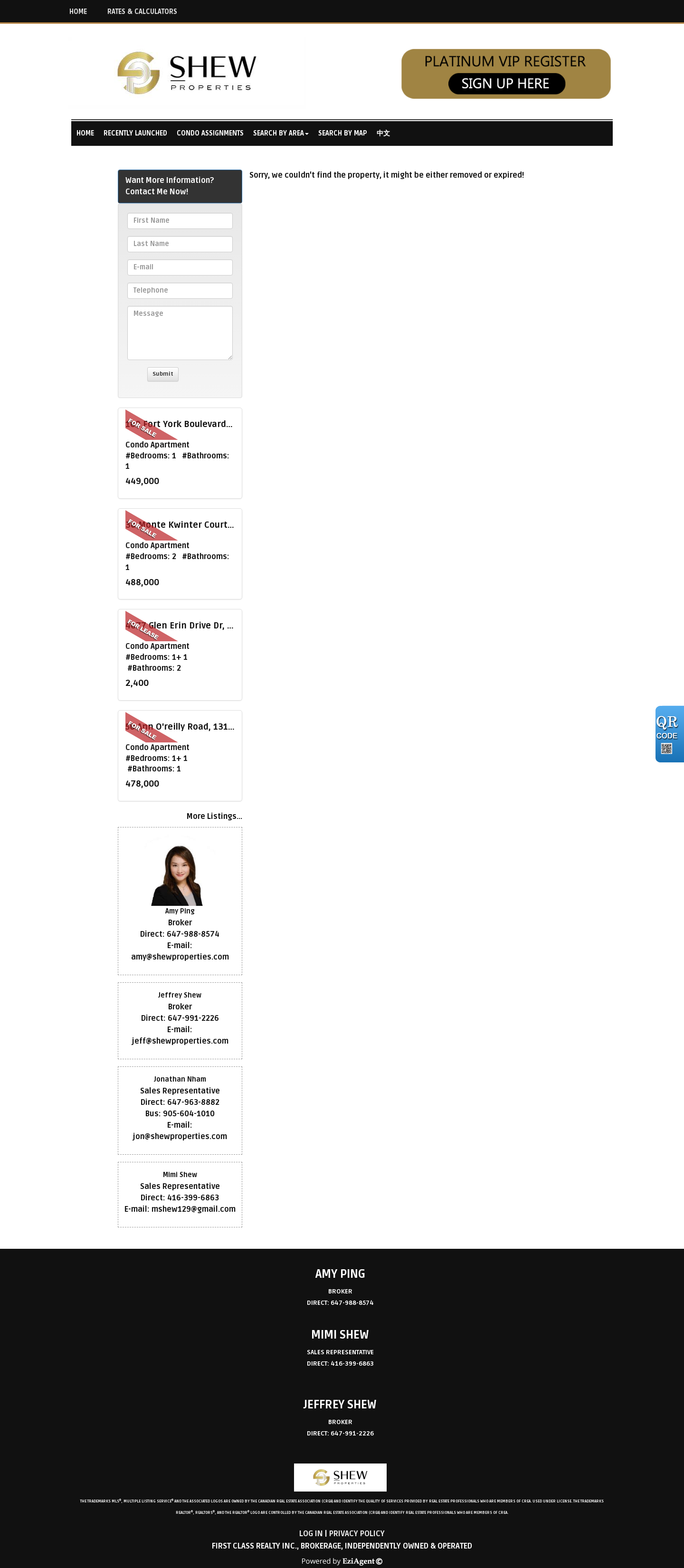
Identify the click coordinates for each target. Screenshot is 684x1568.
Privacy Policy (357, 1534)
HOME (78, 12)
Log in (311, 1534)
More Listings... (214, 816)
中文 (383, 133)
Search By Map (342, 133)
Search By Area (278, 133)
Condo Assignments (210, 133)
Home (85, 133)
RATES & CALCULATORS (142, 12)
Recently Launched (135, 133)
